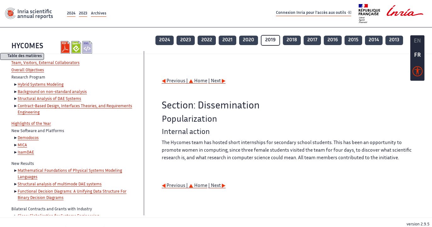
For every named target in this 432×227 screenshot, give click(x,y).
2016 (333, 40)
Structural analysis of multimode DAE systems (60, 184)
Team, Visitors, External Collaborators (45, 63)
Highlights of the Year (31, 124)
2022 (206, 40)
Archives (98, 13)
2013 (394, 40)
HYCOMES (27, 46)
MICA (22, 145)
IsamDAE (26, 152)
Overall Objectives (27, 70)
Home (198, 81)
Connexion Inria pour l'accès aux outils (313, 13)
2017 (312, 40)
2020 (248, 40)
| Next (217, 81)
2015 (353, 40)
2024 (71, 13)
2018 (292, 40)
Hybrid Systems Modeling (41, 85)
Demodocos (28, 138)
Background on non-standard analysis (52, 92)
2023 (83, 13)
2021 (227, 40)
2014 (374, 40)
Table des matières (25, 56)
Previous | (175, 81)
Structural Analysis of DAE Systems (49, 99)
